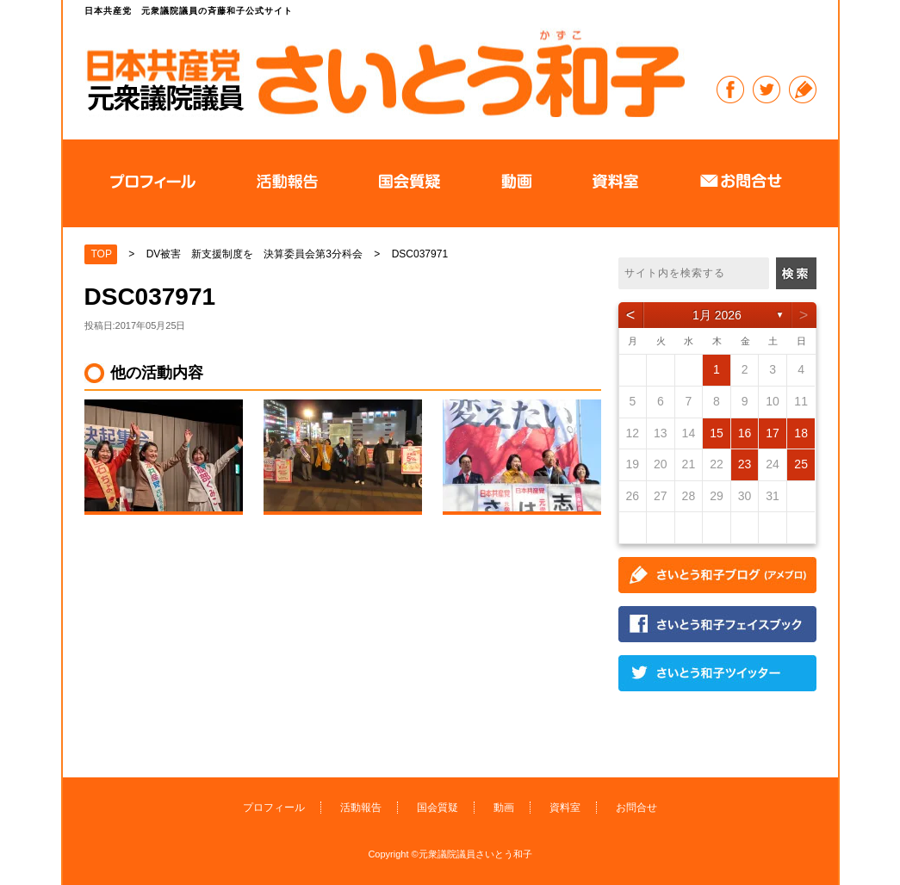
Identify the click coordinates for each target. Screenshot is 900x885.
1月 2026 (717, 315)
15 (716, 433)
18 (801, 433)
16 (745, 433)
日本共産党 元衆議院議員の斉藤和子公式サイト (385, 73)
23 (745, 464)
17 (772, 433)
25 (801, 464)
